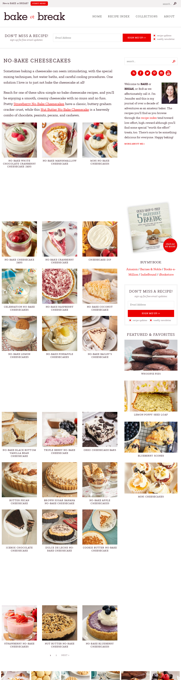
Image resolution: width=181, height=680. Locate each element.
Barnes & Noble (150, 269)
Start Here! (39, 3)
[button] (165, 35)
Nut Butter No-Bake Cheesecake (65, 109)
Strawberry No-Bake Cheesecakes (39, 104)
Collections (147, 16)
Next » (65, 655)
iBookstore (166, 274)
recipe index (149, 118)
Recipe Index (119, 16)
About (169, 16)
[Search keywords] (151, 61)
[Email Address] (87, 38)
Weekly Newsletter (166, 39)
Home (97, 16)
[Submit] (174, 3)
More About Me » (134, 144)
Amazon (132, 269)
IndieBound (148, 274)
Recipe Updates (164, 35)
